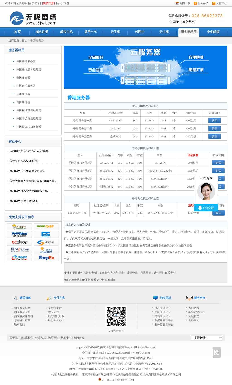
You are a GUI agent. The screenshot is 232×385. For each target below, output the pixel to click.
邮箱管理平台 (163, 316)
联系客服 (19, 324)
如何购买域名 (22, 308)
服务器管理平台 (164, 324)
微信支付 (53, 312)
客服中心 (193, 320)
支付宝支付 (55, 308)
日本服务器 (23, 94)
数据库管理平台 (164, 320)
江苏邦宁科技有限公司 (95, 374)
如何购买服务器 (23, 316)
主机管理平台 (163, 312)
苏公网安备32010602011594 (116, 380)
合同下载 (183, 3)
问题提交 (193, 316)
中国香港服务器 (26, 61)
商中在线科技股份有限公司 (126, 374)
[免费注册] (48, 3)
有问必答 (201, 3)
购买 (214, 120)
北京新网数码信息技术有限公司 (162, 374)
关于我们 (15, 337)
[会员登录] (34, 3)
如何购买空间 (22, 312)
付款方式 (40, 337)
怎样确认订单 (22, 320)
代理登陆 (53, 337)
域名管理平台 (163, 308)
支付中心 (219, 3)
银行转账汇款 (56, 316)
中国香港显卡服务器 (29, 69)
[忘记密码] (62, 3)
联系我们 (27, 337)
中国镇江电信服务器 (29, 110)
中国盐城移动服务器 (29, 126)
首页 (24, 40)
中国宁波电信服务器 (29, 118)
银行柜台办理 (56, 320)
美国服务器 (23, 77)
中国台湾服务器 (26, 85)
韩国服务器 (23, 102)
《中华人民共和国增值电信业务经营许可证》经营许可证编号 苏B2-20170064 (116, 363)
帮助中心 (66, 337)
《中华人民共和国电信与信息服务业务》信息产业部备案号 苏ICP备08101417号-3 (116, 369)
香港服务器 (37, 40)
